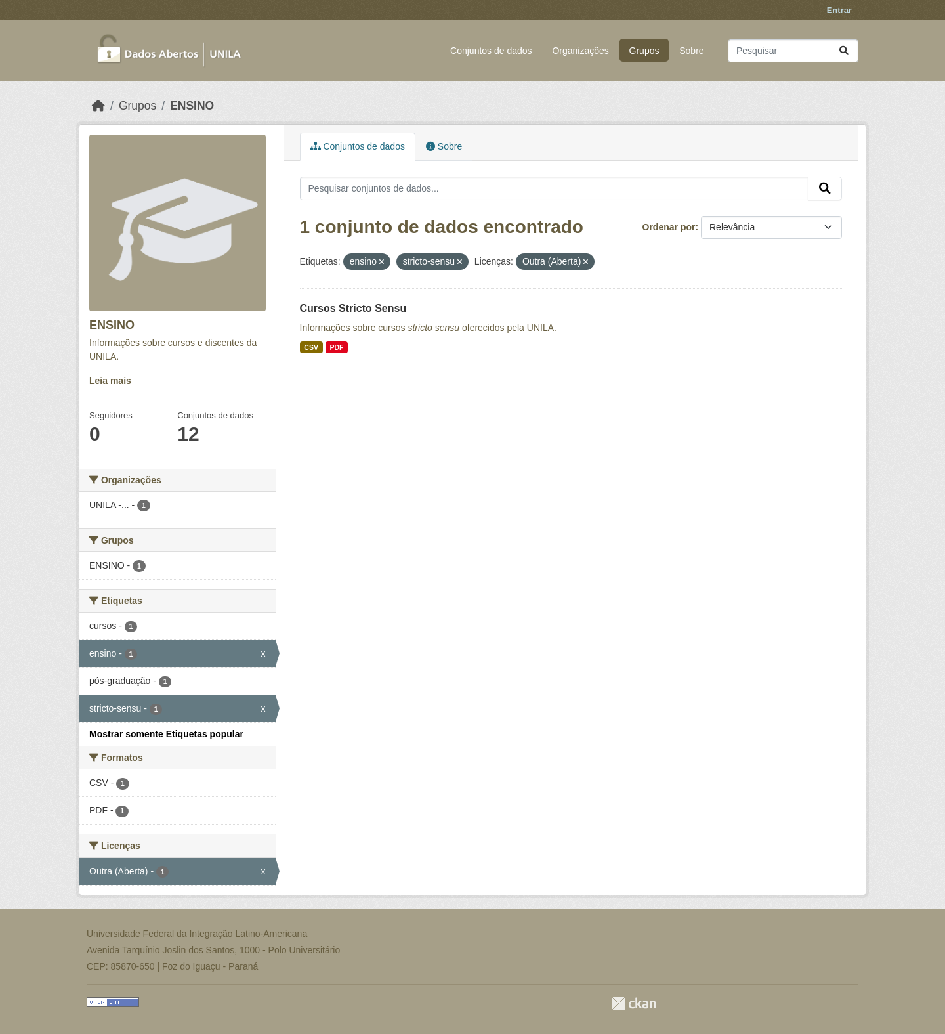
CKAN (634, 1003)
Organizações (580, 50)
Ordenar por (669, 227)
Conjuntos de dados (491, 50)
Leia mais (110, 381)
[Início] (98, 105)
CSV (311, 347)
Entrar (839, 10)
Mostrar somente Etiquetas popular (166, 734)
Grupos (644, 50)
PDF (336, 347)
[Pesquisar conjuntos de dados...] (793, 50)
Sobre (691, 50)
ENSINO (192, 105)
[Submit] (844, 50)
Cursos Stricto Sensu (353, 308)
